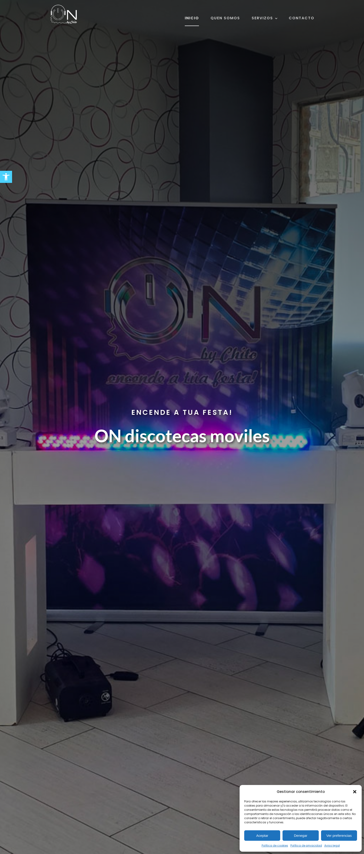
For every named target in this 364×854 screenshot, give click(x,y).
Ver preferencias (339, 836)
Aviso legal (332, 845)
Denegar (300, 836)
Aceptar (262, 836)
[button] (6, 177)
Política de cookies (275, 845)
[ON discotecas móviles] (64, 7)
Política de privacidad (306, 845)
